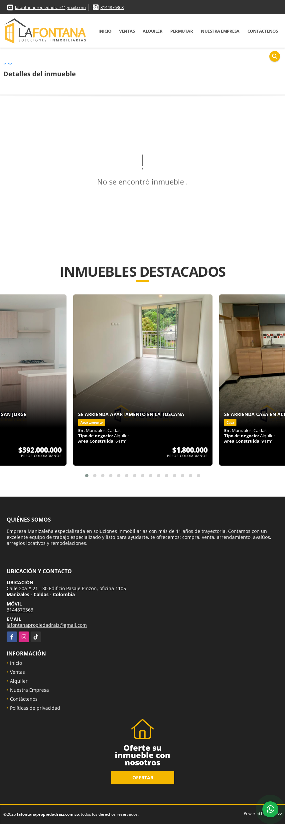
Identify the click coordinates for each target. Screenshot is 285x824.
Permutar (181, 31)
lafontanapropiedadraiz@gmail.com (50, 7)
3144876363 (112, 7)
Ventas (127, 31)
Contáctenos (262, 31)
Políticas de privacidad (35, 708)
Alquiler (152, 31)
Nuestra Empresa (220, 31)
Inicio (104, 31)
